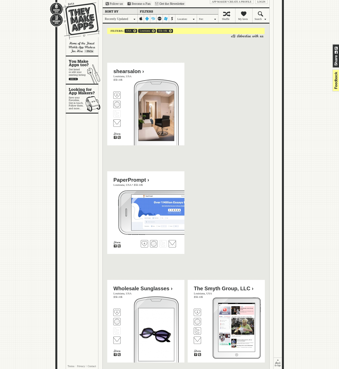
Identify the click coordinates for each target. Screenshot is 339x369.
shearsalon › (129, 71)
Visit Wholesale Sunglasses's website (117, 321)
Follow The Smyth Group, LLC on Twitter (197, 331)
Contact (92, 366)
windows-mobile (166, 18)
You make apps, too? (84, 70)
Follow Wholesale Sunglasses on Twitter (117, 331)
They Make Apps (78, 21)
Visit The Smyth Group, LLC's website (197, 321)
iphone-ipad (141, 18)
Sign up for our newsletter (170, 3)
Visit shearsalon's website (117, 104)
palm (160, 18)
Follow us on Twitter (114, 3)
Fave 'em (117, 95)
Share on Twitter (336, 48)
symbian (172, 18)
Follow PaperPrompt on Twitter (163, 243)
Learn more (89, 51)
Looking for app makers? (84, 99)
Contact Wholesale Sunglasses (117, 340)
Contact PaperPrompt (172, 243)
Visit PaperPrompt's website (153, 243)
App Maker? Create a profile (232, 1)
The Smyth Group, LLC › (224, 288)
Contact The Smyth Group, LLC (197, 340)
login (261, 1)
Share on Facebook (336, 52)
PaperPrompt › (131, 180)
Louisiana (144, 31)
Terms (71, 366)
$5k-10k (162, 31)
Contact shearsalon (117, 123)
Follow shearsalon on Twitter (117, 113)
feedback (335, 80)
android (147, 18)
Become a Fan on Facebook (139, 3)
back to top (277, 363)
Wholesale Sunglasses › (143, 288)
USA (128, 31)
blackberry (153, 18)
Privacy (81, 366)
